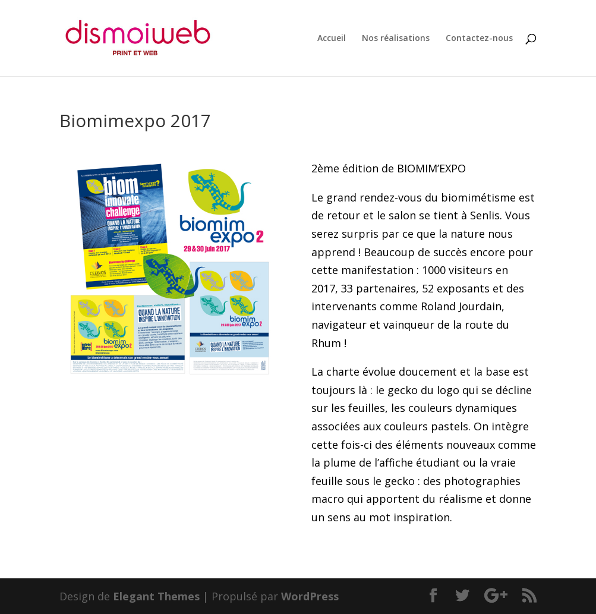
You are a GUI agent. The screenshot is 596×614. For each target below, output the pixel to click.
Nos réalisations (396, 38)
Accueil (331, 38)
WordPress (310, 596)
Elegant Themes (156, 596)
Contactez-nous (479, 38)
